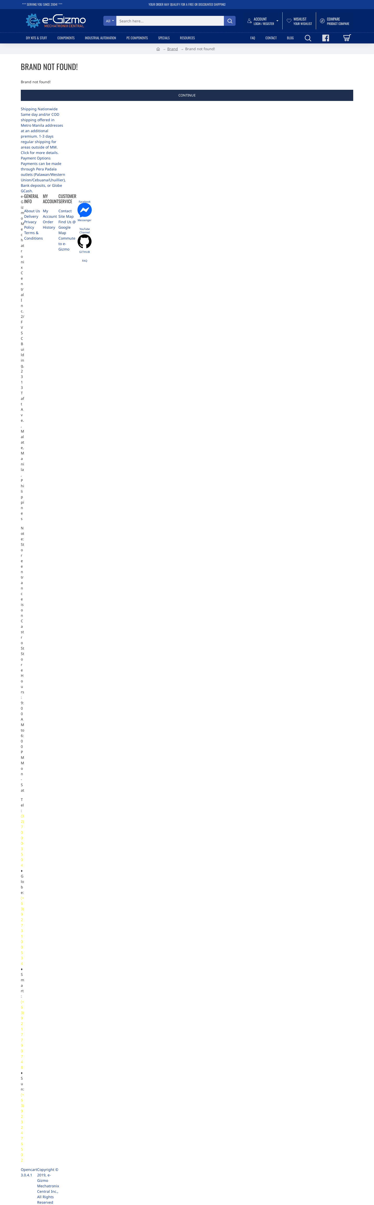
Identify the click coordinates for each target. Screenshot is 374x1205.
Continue (187, 95)
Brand (172, 48)
